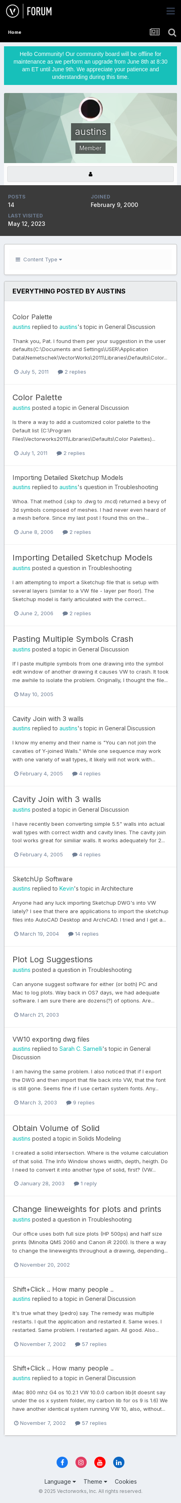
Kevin (66, 888)
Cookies (126, 1481)
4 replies (86, 773)
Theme (95, 1481)
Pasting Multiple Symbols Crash (72, 639)
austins (21, 326)
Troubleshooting (136, 487)
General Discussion (130, 326)
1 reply (85, 1183)
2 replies (72, 371)
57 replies (91, 1344)
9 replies (80, 1102)
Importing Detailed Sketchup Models (67, 477)
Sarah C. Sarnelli (80, 1048)
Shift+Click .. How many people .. (63, 1289)
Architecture (117, 888)
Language (60, 1481)
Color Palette (32, 317)
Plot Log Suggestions (52, 959)
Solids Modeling (99, 1138)
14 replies (83, 933)
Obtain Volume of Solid (56, 1128)
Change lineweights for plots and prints (86, 1209)
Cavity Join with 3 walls (47, 719)
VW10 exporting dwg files (50, 1039)
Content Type (39, 259)
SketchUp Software (42, 879)
